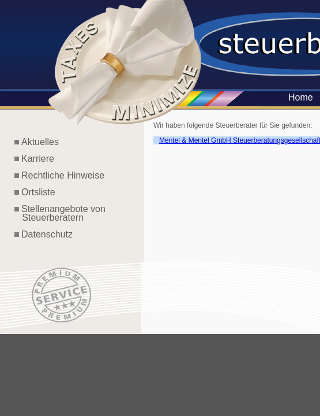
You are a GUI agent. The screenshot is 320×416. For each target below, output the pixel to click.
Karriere (37, 159)
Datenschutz (47, 234)
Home (300, 97)
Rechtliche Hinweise (62, 175)
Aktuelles (40, 142)
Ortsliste (38, 192)
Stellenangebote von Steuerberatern (60, 213)
